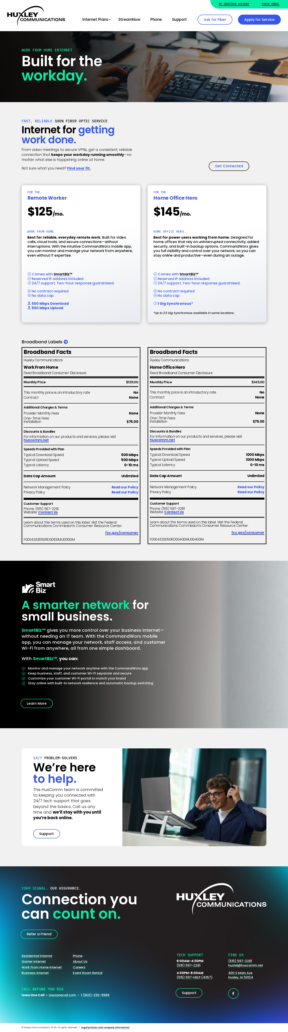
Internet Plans (95, 19)
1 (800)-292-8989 (95, 995)
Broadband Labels (42, 342)
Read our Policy (125, 487)
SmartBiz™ (63, 274)
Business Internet (35, 973)
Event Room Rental (87, 973)
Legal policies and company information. (105, 1027)
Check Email (270, 4)
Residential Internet (37, 956)
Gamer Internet (34, 961)
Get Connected (229, 165)
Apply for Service (259, 19)
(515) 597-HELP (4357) (195, 977)
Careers (79, 967)
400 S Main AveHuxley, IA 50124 (240, 975)
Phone (156, 19)
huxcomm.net (36, 440)
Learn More (37, 703)
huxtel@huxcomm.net (245, 965)
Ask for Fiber (215, 19)
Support (179, 19)
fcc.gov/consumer (121, 532)
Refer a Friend (39, 933)
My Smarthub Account (234, 4)
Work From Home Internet (42, 967)
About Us (80, 961)
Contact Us (48, 512)
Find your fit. (79, 168)
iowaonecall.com (62, 995)
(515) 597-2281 (188, 965)
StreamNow (129, 19)
